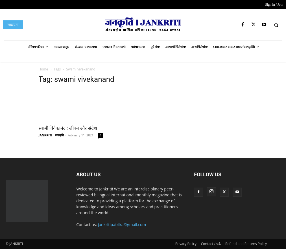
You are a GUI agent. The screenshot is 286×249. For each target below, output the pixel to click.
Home (43, 69)
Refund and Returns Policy (246, 243)
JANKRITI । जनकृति (51, 135)
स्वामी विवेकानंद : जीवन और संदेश (68, 128)
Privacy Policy (186, 243)
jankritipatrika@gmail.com (122, 224)
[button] (276, 25)
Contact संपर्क (211, 243)
